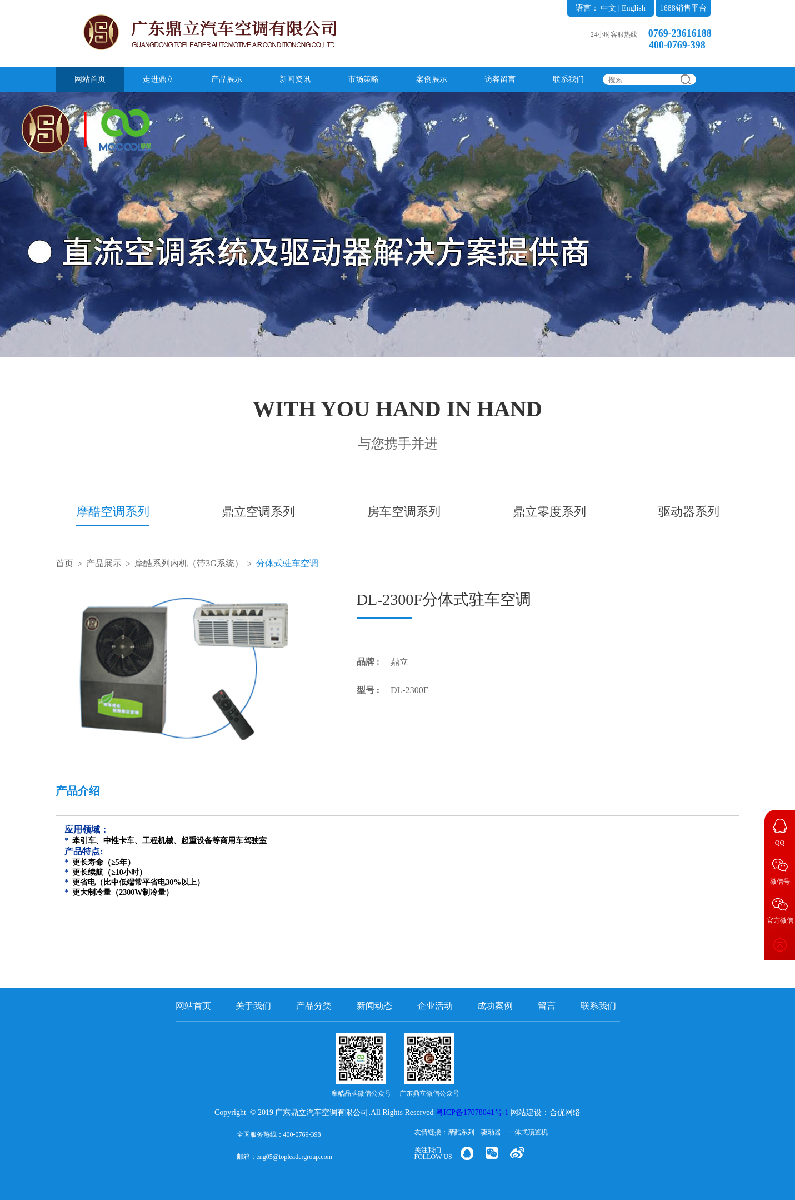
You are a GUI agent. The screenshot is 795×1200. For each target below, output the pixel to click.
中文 (608, 8)
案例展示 (431, 79)
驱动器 (491, 1132)
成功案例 (495, 1005)
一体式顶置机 (528, 1132)
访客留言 (500, 79)
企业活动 (435, 1005)
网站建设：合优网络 (546, 1112)
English (634, 8)
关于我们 (253, 1005)
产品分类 (314, 1005)
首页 (64, 563)
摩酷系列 (461, 1132)
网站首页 (90, 79)
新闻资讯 (295, 79)
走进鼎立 (158, 79)
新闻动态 (374, 1005)
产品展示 (226, 79)
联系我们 (568, 79)
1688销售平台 (683, 8)
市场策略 (363, 79)
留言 (547, 1005)
